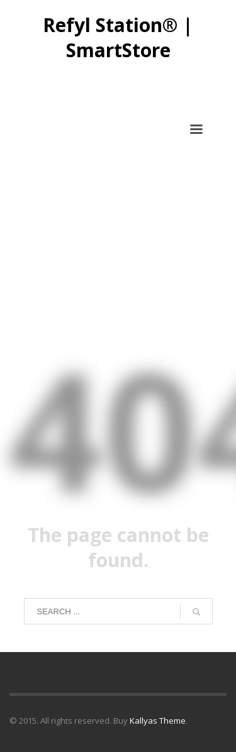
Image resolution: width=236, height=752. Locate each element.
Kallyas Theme (158, 720)
